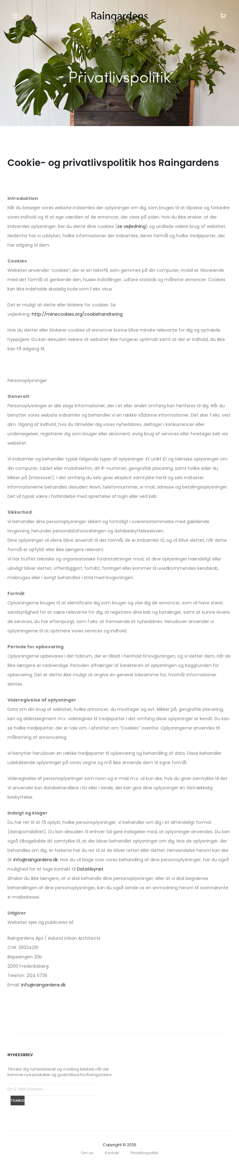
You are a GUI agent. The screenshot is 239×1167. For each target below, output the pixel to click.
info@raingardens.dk (35, 860)
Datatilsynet (90, 869)
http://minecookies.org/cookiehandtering (77, 314)
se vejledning (131, 226)
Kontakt (112, 1152)
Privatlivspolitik (144, 1152)
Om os (87, 1152)
